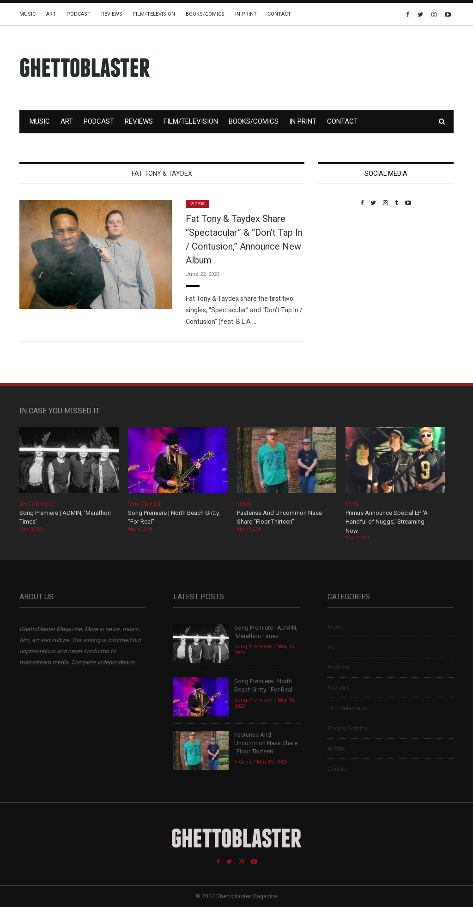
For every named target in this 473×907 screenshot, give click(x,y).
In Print (246, 14)
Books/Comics (205, 14)
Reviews (111, 14)
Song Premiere (36, 504)
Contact (279, 14)
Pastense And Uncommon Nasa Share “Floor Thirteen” (265, 743)
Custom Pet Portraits (345, 269)
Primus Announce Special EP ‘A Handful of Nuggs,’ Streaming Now (387, 521)
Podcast (79, 14)
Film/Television (154, 14)
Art (51, 14)
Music (27, 14)
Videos (197, 204)
